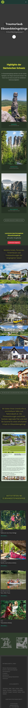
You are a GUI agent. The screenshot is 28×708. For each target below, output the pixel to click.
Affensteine (15, 690)
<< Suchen (14, 430)
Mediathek (4, 693)
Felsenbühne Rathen (6, 623)
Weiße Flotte (5, 692)
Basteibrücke (14, 209)
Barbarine (14, 124)
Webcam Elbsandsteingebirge (10, 668)
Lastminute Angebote (14, 242)
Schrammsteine (20, 690)
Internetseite (6, 448)
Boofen (23, 692)
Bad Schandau (5, 688)
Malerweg (4, 690)
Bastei (21, 688)
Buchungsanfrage (7, 446)
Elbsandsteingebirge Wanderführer (11, 676)
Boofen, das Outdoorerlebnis (8, 563)
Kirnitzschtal (15, 692)
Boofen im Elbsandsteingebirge (10, 669)
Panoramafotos (6, 671)
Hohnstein (17, 688)
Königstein (10, 692)
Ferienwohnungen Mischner (8, 433)
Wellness (19, 692)
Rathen (13, 688)
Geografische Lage (7, 450)
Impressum (5, 678)
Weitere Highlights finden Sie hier (14, 220)
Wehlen (10, 688)
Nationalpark (9, 690)
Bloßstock (14, 166)
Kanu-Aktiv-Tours (5, 593)
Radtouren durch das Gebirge (8, 533)
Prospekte (5, 673)
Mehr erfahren (4, 535)
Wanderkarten (6, 675)
